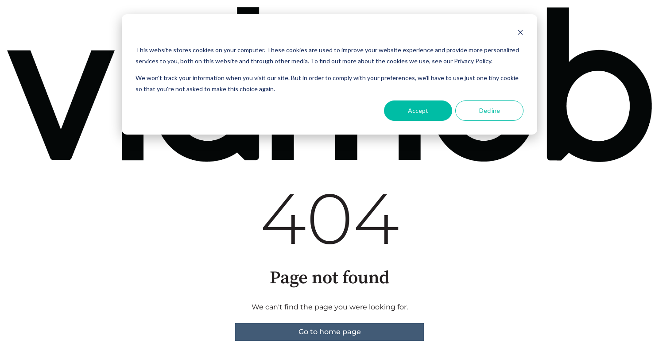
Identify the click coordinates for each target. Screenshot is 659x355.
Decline (489, 110)
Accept (418, 110)
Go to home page (329, 332)
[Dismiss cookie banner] (520, 33)
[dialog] (329, 74)
